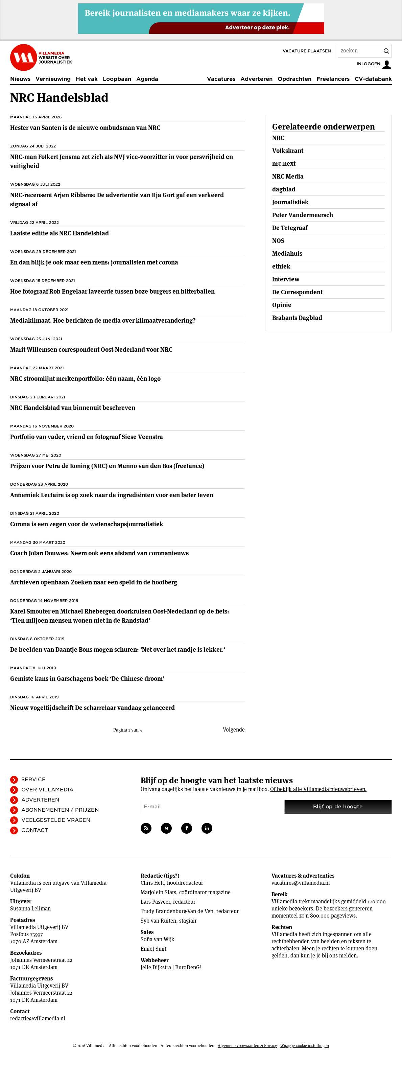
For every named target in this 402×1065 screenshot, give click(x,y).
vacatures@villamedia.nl (300, 882)
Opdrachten (294, 79)
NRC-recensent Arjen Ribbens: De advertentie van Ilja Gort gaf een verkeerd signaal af (117, 199)
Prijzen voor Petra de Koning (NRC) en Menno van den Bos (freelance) (107, 466)
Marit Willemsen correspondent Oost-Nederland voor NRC (91, 349)
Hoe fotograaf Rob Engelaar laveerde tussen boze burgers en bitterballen (112, 291)
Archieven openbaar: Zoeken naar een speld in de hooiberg (93, 582)
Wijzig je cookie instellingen (304, 1045)
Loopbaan (117, 79)
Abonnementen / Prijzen (60, 810)
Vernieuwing (53, 79)
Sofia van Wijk (157, 939)
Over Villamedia (47, 790)
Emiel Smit (153, 948)
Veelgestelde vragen (55, 820)
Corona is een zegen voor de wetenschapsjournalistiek (86, 524)
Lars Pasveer (155, 901)
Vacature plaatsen (307, 50)
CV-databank (373, 79)
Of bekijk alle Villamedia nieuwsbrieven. (318, 789)
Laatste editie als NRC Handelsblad (59, 233)
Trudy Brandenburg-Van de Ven (177, 911)
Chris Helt (152, 882)
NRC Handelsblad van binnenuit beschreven (72, 408)
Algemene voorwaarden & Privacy (247, 1045)
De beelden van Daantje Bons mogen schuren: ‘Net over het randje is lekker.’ (117, 649)
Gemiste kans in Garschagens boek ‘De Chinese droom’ (87, 678)
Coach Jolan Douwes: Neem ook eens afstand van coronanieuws (99, 553)
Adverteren (256, 79)
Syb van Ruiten (158, 920)
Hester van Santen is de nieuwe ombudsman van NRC (85, 128)
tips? (172, 875)
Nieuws (20, 79)
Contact (34, 830)
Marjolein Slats (158, 892)
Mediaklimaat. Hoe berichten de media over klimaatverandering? (102, 320)
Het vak (87, 79)
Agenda (147, 79)
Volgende (234, 729)
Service (33, 780)
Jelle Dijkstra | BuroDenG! (171, 967)
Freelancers (333, 79)
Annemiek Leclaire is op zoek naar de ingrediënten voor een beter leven (111, 495)
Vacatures (221, 79)
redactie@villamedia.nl (37, 1018)
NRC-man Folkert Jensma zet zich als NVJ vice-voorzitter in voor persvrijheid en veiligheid (121, 161)
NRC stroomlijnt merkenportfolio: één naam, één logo (85, 379)
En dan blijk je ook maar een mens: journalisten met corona (94, 262)
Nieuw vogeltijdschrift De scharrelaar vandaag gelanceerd (92, 708)
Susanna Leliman (30, 908)
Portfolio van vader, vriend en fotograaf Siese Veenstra (86, 437)
